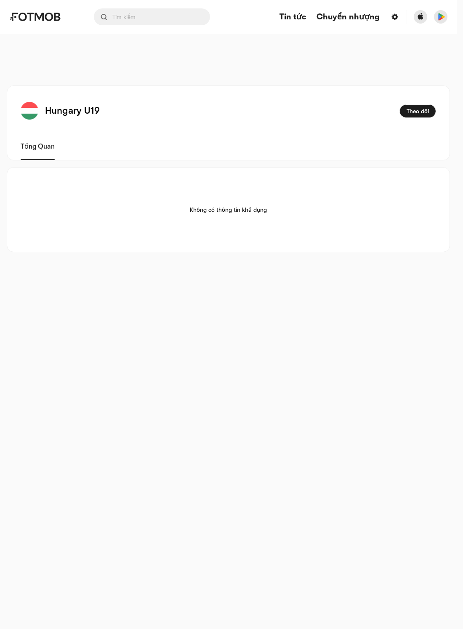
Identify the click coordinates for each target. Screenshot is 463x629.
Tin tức (292, 17)
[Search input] (152, 16)
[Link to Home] (41, 17)
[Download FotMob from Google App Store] (440, 17)
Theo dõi (418, 111)
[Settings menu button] (395, 17)
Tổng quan (38, 146)
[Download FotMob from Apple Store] (420, 17)
